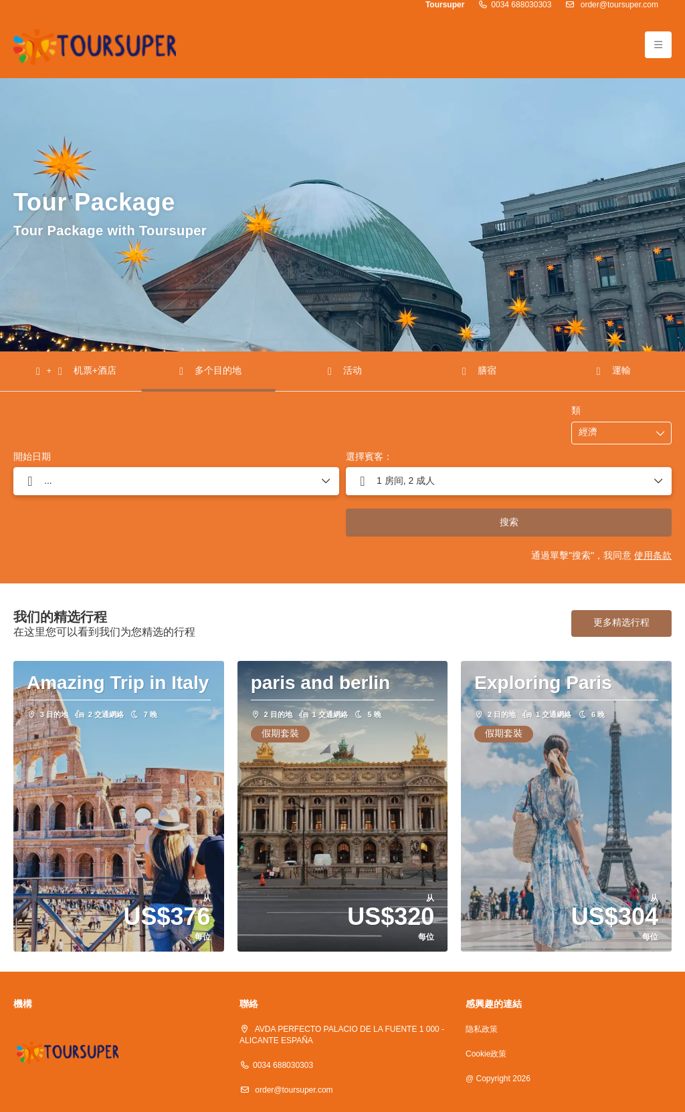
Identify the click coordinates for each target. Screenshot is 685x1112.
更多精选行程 (621, 622)
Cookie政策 (486, 1054)
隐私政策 (482, 1029)
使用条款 (653, 556)
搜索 (509, 522)
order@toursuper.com (618, 5)
